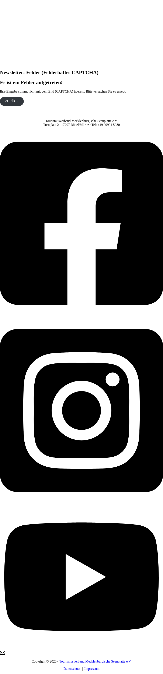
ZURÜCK (12, 101)
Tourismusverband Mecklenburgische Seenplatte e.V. (95, 661)
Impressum (92, 668)
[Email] (2, 654)
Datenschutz (71, 668)
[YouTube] (81, 648)
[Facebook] (81, 315)
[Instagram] (81, 502)
